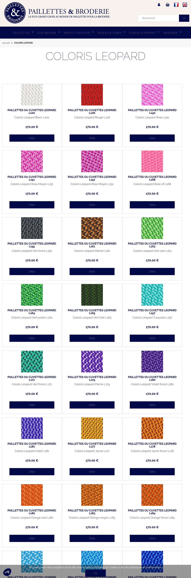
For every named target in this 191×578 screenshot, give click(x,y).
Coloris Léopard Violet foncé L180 (119, 319)
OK (95, 573)
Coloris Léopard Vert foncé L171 (25, 319)
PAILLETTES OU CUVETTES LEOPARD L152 (25, 178)
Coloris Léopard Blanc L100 (25, 117)
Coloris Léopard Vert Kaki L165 (119, 252)
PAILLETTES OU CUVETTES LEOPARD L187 (165, 445)
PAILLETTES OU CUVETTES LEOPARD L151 (165, 111)
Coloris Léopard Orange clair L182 (119, 385)
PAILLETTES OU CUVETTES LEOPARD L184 (25, 445)
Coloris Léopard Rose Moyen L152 (25, 185)
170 (25, 127)
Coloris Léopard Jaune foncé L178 (72, 385)
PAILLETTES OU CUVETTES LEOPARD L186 (119, 445)
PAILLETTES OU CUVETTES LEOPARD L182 (119, 378)
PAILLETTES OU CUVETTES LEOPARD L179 (72, 312)
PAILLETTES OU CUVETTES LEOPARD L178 (72, 378)
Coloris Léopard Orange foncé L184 (25, 452)
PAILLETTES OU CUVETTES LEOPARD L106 (72, 111)
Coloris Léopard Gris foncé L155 (119, 185)
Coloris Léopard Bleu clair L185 (72, 452)
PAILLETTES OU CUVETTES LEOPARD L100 (25, 111)
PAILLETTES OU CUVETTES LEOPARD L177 (25, 378)
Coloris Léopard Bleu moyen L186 (119, 452)
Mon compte (11, 538)
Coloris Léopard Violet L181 (166, 317)
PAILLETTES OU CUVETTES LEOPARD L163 (25, 245)
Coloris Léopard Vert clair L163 (25, 252)
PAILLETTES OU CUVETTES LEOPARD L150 (119, 111)
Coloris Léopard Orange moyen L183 (166, 385)
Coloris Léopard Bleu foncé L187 (166, 452)
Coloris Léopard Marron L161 (166, 184)
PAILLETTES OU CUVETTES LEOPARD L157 (165, 245)
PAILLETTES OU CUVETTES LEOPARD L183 (165, 378)
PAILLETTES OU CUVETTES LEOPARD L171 (25, 312)
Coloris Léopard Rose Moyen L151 (165, 119)
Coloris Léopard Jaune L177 (25, 384)
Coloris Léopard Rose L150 (119, 117)
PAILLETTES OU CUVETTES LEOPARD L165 (119, 245)
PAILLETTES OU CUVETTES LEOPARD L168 (72, 178)
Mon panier (10, 546)
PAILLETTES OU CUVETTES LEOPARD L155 (119, 178)
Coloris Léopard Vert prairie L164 (72, 252)
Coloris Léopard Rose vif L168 (72, 185)
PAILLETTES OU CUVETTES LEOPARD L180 (119, 312)
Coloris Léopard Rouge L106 (72, 117)
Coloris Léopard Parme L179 (72, 317)
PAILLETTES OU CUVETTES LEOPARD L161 (165, 178)
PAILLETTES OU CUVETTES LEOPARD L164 (72, 245)
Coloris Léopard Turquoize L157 (165, 252)
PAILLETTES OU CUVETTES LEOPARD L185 (72, 445)
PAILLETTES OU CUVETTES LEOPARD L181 (165, 312)
